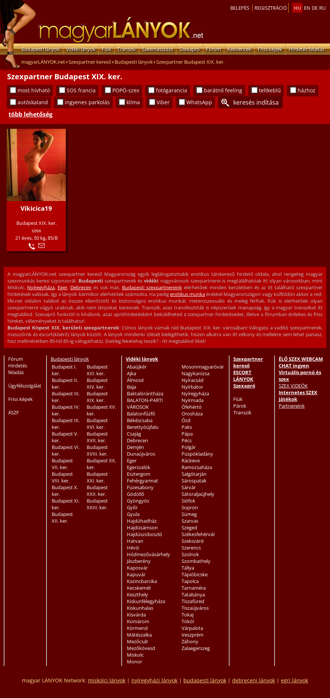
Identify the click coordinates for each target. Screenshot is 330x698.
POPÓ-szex (125, 90)
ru (322, 7)
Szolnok (190, 554)
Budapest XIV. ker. (97, 383)
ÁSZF (13, 412)
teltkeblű (270, 90)
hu (297, 7)
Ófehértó (192, 407)
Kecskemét (139, 587)
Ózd (186, 420)
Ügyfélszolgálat (24, 385)
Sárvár (189, 487)
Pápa (187, 433)
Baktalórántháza (145, 393)
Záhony (190, 641)
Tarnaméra (194, 587)
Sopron (190, 507)
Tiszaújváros (195, 608)
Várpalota (192, 628)
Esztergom (138, 474)
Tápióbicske (195, 574)
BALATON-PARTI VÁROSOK (145, 403)
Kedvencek (239, 49)
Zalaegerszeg (196, 648)
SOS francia (81, 90)
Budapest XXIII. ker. (97, 504)
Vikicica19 (36, 208)
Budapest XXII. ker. (97, 490)
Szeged (189, 527)
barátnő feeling (223, 90)
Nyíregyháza (41, 287)
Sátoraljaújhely (198, 494)
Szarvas (190, 520)
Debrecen (81, 287)
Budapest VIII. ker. (62, 477)
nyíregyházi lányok (154, 680)
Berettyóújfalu (142, 427)
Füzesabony (140, 487)
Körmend (137, 628)
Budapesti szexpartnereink (152, 287)
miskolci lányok (106, 680)
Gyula (133, 514)
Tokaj (187, 614)
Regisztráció (270, 7)
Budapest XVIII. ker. (97, 450)
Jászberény (139, 561)
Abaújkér (137, 366)
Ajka (131, 373)
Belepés (239, 7)
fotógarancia (171, 90)
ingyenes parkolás (87, 102)
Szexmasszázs (157, 49)
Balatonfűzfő (141, 413)
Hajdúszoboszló (144, 534)
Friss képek (270, 49)
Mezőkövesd (141, 648)
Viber (163, 102)
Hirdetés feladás (306, 49)
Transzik (127, 49)
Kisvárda (136, 614)
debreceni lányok (253, 680)
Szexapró (189, 49)
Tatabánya (193, 594)
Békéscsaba (140, 420)
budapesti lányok (204, 680)
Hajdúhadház (142, 520)
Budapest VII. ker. (62, 464)
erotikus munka (187, 294)
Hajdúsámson (142, 527)
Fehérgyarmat (142, 480)
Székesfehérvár (198, 534)
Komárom (138, 621)
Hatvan (135, 541)
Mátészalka (139, 634)
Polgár (189, 447)
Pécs (187, 440)
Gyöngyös (138, 500)
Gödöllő (135, 494)
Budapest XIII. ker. (97, 370)
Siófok (188, 500)
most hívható (33, 90)
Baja (131, 386)
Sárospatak (194, 480)
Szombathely (196, 561)
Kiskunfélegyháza (146, 601)
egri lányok (294, 680)
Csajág (134, 433)
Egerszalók (138, 467)
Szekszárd (193, 541)
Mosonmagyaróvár (203, 366)
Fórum (213, 49)
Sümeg (189, 514)
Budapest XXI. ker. (97, 477)
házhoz (306, 90)
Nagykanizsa (195, 373)
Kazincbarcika (142, 581)
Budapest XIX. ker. (97, 397)
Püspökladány (197, 453)
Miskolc (135, 654)
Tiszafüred (193, 601)
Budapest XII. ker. (62, 517)
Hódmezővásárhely (148, 554)
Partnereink (292, 405)
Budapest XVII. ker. (97, 437)
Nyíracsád (193, 380)
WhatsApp (199, 102)
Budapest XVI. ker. (97, 423)
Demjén (135, 447)
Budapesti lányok (41, 49)
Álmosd (135, 380)
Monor (134, 661)
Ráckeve (191, 460)
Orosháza (192, 413)
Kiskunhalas (140, 608)
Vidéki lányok (81, 49)
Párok (239, 405)
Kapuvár (136, 574)
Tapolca (190, 581)
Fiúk (106, 49)
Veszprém (193, 634)
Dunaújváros (141, 453)
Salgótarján (194, 474)
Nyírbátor (192, 386)
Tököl (188, 621)
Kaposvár (137, 567)
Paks (187, 427)
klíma (133, 102)
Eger (62, 287)
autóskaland (32, 102)
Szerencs (191, 547)
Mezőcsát (137, 641)
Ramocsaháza (197, 467)
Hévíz (133, 547)
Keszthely (137, 594)
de (315, 7)
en (307, 7)
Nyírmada (193, 400)
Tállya (188, 567)
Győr (132, 507)
